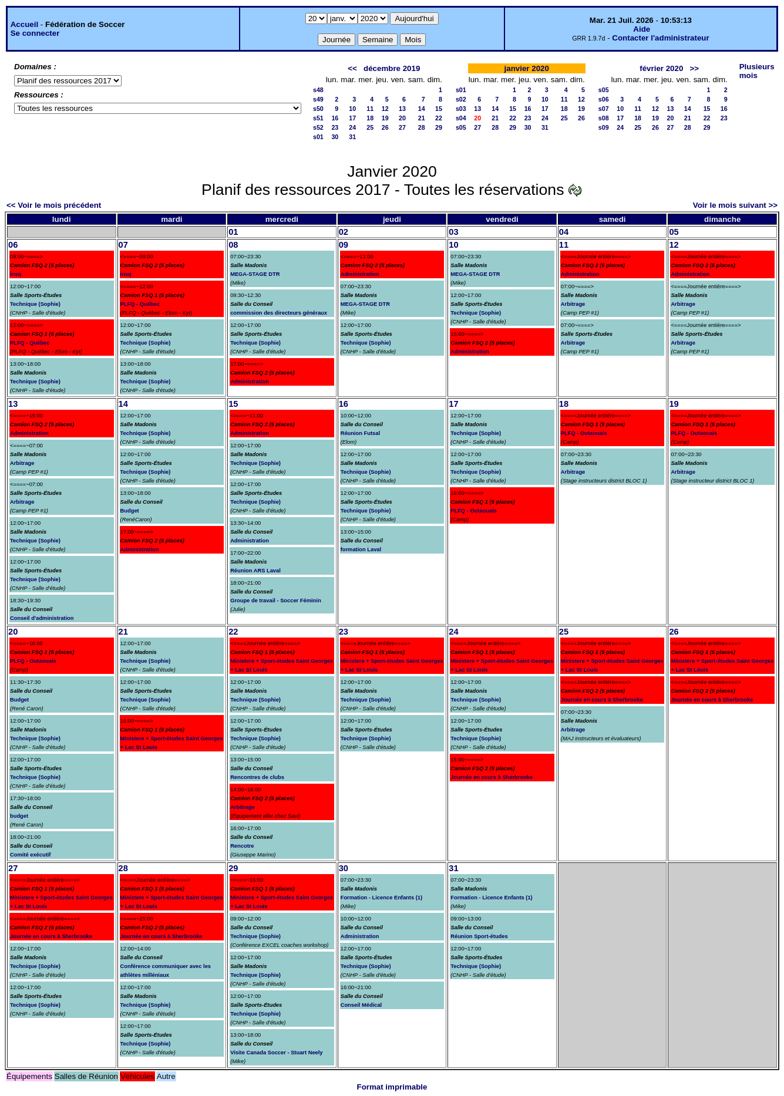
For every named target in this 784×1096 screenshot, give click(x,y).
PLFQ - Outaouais (473, 511)
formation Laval (361, 549)
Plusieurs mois (757, 71)
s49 (318, 99)
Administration (249, 382)
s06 (603, 99)
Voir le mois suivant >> (735, 205)
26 (385, 127)
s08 (603, 118)
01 (233, 232)
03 (453, 232)
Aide (641, 29)
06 (13, 244)
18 (370, 118)
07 (123, 244)
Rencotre (242, 846)
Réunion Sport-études (478, 936)
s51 (318, 118)
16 (334, 118)
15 (438, 108)
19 (385, 118)
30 (334, 136)
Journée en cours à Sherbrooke (491, 777)
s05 (461, 127)
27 (402, 127)
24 (352, 127)
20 (402, 118)
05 (673, 232)
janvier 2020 (526, 68)
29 (438, 127)
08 (233, 244)
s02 (461, 99)
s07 (603, 108)
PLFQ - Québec (29, 343)
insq (15, 274)
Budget (129, 511)
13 (402, 108)
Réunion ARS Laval (255, 571)
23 (334, 127)
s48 (318, 89)
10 (352, 108)
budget (19, 816)
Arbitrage (573, 304)
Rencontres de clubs (257, 777)
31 (352, 136)
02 (343, 232)
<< (352, 68)
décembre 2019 (392, 68)
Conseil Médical (361, 1005)
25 (370, 127)
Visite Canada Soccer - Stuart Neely (276, 1052)
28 (421, 127)
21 (421, 118)
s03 (461, 108)
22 (438, 118)
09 (343, 244)
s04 (461, 118)
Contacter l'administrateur (660, 37)
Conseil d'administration (41, 618)
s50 (318, 108)
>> (694, 68)
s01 (318, 136)
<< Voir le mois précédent (53, 205)
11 (370, 108)
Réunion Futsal (360, 433)
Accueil (24, 24)
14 (421, 108)
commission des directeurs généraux (278, 313)
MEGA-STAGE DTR (255, 274)
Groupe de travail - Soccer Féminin (275, 600)
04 (563, 232)
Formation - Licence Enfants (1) (381, 898)
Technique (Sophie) (35, 304)
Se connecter (35, 33)
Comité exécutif (30, 855)
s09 (603, 127)
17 (352, 118)
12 (385, 108)
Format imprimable (392, 1086)
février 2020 (661, 68)
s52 (318, 127)
